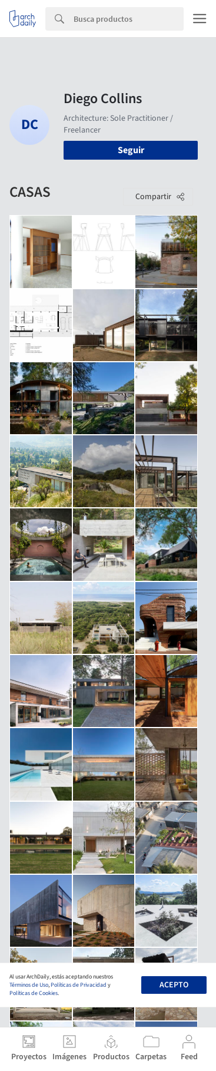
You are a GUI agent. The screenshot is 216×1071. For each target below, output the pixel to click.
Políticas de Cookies (33, 993)
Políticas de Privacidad (79, 985)
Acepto (173, 985)
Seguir (131, 150)
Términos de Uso (28, 985)
